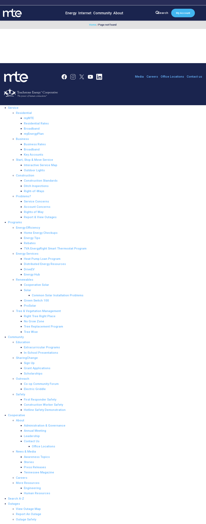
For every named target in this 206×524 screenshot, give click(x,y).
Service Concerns (36, 201)
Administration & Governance (44, 425)
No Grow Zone (34, 321)
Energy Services (27, 253)
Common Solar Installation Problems (57, 295)
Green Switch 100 (36, 300)
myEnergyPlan (34, 134)
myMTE (29, 118)
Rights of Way (33, 212)
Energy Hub (32, 274)
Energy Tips (32, 238)
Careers (152, 76)
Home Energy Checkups (40, 233)
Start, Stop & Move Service (34, 160)
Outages (14, 504)
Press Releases (35, 467)
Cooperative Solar (36, 285)
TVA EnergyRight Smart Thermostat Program (55, 248)
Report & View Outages (40, 217)
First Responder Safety (40, 399)
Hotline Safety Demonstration (45, 410)
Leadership (32, 436)
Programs (15, 222)
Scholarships (33, 373)
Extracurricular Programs (42, 347)
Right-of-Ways (34, 191)
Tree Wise (31, 332)
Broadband (32, 128)
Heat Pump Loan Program (42, 259)
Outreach (22, 378)
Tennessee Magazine (39, 472)
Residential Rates (36, 123)
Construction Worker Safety (43, 404)
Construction (25, 175)
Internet (84, 13)
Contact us (194, 76)
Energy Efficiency (28, 227)
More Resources (27, 483)
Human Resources (37, 493)
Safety (20, 394)
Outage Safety (26, 519)
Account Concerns (37, 207)
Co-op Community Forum (41, 384)
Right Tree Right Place (39, 316)
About (118, 13)
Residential (24, 113)
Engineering (32, 488)
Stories (29, 462)
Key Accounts (33, 154)
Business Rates (35, 144)
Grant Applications (37, 368)
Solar (27, 290)
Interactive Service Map (40, 165)
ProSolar (30, 305)
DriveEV (29, 269)
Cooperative (16, 415)
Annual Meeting (35, 430)
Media (139, 76)
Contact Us (31, 441)
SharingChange (27, 358)
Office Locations (172, 76)
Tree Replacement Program (43, 326)
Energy (71, 13)
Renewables (24, 279)
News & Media (26, 451)
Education (23, 342)
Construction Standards (40, 180)
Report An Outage (28, 514)
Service (13, 108)
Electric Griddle (35, 389)
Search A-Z (16, 498)
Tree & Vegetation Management (38, 311)
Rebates (30, 243)
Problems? (23, 196)
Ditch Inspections (36, 186)
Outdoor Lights (34, 170)
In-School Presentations (41, 352)
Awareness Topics (37, 457)
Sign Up (29, 363)
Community (102, 13)
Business (22, 139)
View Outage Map (28, 509)
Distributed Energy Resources (45, 264)
